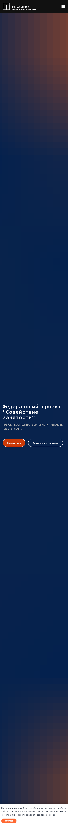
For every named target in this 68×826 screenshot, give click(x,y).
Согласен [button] (9, 821)
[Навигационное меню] (63, 6)
